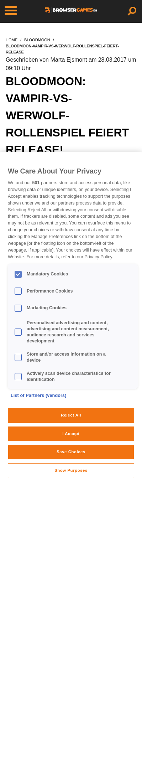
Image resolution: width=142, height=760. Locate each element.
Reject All (71, 415)
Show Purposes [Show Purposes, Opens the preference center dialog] (71, 470)
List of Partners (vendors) (39, 395)
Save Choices (71, 452)
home (11, 40)
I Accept (70, 433)
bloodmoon (37, 40)
